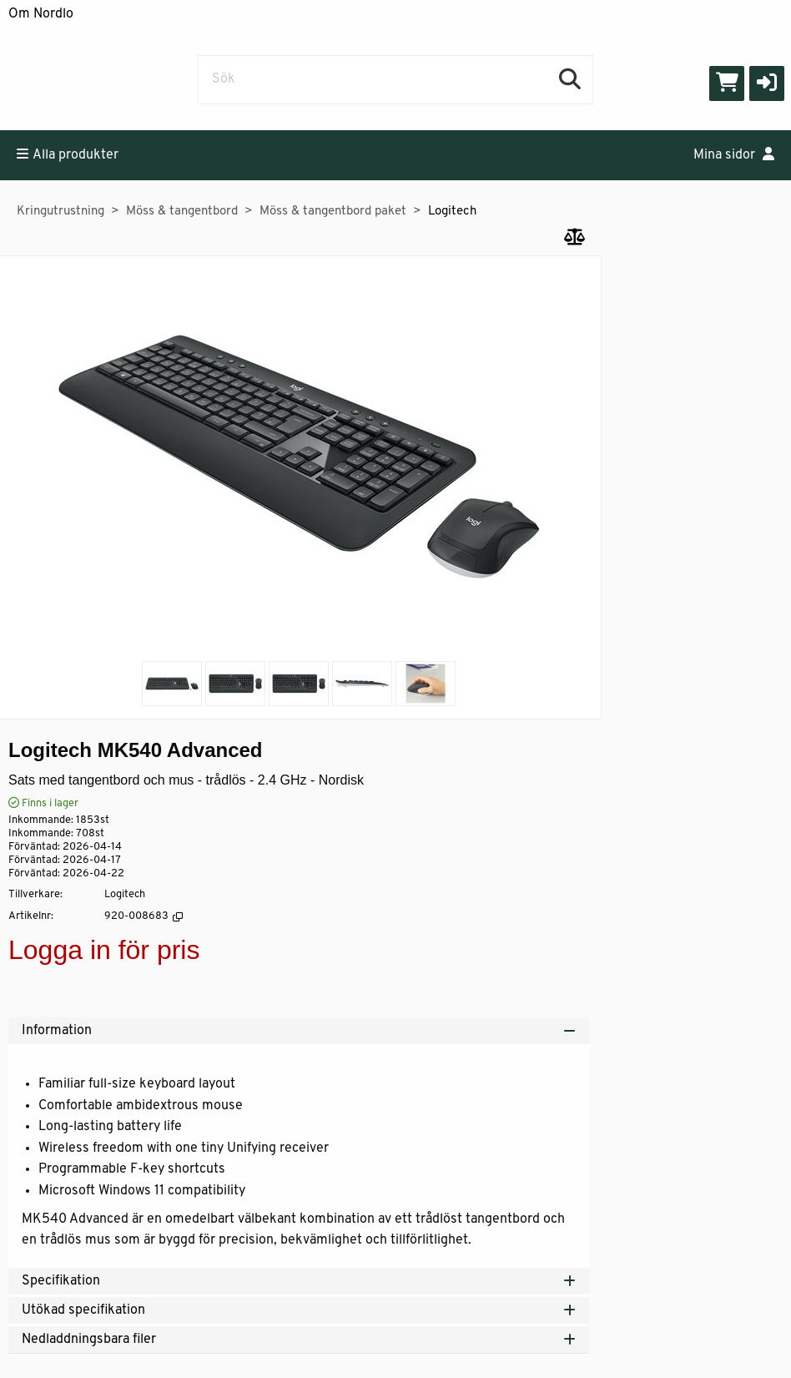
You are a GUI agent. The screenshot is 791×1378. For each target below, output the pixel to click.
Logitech (452, 211)
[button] (766, 83)
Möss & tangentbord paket (332, 211)
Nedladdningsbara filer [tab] (299, 1339)
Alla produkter (67, 154)
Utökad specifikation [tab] (299, 1310)
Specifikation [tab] (299, 1281)
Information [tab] (299, 1030)
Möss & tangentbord (182, 211)
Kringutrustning (60, 211)
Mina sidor (733, 154)
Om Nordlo (40, 14)
